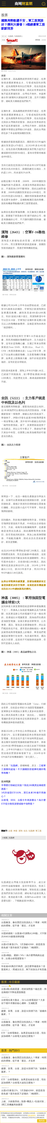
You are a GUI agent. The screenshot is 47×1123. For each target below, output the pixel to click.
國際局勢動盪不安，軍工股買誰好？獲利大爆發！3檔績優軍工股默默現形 (23, 24)
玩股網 (12, 41)
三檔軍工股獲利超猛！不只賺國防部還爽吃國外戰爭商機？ (23, 769)
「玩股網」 (14, 765)
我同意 (42, 1121)
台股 (10, 831)
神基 (15, 831)
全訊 (25, 831)
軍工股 (38, 831)
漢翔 (20, 831)
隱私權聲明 (31, 1115)
